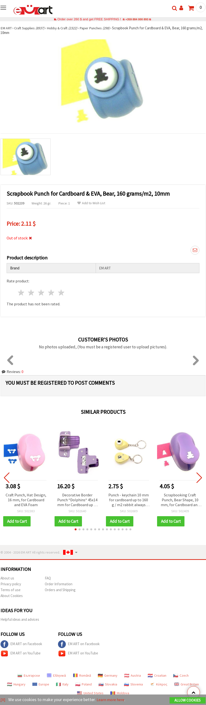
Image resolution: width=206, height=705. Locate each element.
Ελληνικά (56, 675)
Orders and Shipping (60, 590)
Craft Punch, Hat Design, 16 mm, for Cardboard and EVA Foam (26, 499)
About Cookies (11, 595)
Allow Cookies (187, 700)
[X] (3, 700)
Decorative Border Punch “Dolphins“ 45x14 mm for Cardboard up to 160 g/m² (77, 500)
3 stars (41, 293)
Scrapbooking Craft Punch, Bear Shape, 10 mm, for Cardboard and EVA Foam (180, 500)
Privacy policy (10, 584)
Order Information (58, 584)
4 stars (51, 293)
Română (82, 675)
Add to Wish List (91, 203)
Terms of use (10, 590)
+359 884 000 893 (137, 19)
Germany (107, 675)
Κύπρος (158, 684)
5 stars (61, 293)
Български (28, 675)
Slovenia (133, 684)
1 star (21, 293)
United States (90, 693)
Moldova (119, 693)
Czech (181, 675)
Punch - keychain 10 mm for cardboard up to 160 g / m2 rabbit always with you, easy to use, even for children (128, 500)
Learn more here (112, 700)
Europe (40, 684)
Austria (132, 675)
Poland (83, 684)
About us (7, 578)
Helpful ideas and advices (19, 619)
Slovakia (108, 684)
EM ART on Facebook (21, 644)
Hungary (16, 684)
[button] (76, 529)
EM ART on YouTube (20, 653)
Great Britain (186, 684)
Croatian (157, 675)
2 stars (31, 293)
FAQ (48, 578)
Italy (62, 684)
